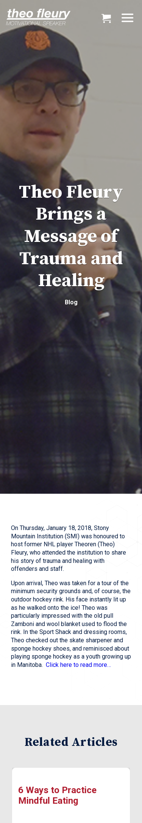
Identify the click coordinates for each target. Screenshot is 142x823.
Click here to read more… (78, 664)
